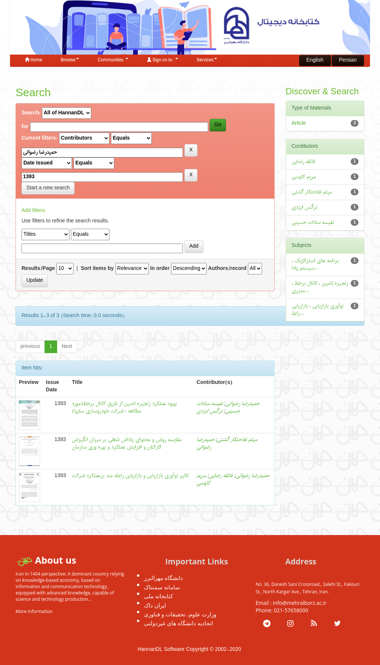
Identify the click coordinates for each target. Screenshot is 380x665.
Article (299, 123)
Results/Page (38, 269)
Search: (31, 113)
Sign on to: (162, 60)
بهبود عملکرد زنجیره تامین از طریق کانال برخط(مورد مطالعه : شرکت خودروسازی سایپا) (124, 407)
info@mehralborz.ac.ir (300, 602)
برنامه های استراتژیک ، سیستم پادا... (315, 264)
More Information (34, 611)
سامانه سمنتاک (162, 587)
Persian (348, 60)
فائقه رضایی (221, 476)
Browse (70, 60)
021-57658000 (291, 610)
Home (33, 60)
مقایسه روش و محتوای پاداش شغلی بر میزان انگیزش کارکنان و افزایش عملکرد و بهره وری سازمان (127, 443)
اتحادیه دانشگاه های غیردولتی (178, 623)
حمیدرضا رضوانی (242, 404)
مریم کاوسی (203, 479)
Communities (113, 60)
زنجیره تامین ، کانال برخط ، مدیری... (320, 287)
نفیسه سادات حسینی (313, 223)
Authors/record (227, 269)
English (315, 60)
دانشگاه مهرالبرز (163, 577)
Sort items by (97, 269)
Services (207, 60)
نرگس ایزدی (210, 411)
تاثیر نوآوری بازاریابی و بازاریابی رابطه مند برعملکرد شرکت (130, 476)
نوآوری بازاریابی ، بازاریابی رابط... (318, 310)
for (25, 127)
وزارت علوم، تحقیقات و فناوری (180, 614)
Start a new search (48, 188)
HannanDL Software (161, 650)
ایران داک (155, 605)
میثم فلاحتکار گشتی (237, 440)
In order (160, 269)
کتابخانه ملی (158, 596)
